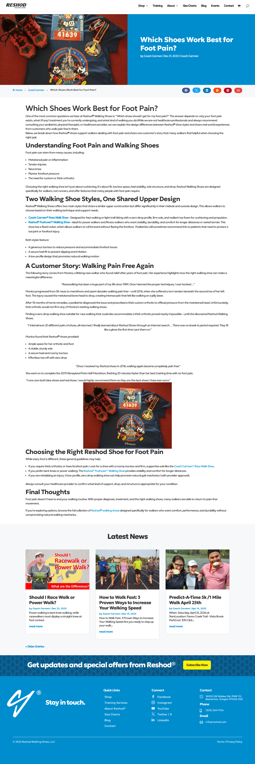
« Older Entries (35, 646)
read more (36, 626)
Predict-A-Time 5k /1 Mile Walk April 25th (195, 600)
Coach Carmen (153, 56)
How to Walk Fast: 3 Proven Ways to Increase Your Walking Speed (125, 603)
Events (215, 5)
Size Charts (189, 5)
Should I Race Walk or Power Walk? (52, 600)
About (171, 5)
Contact (229, 5)
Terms (220, 741)
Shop (141, 5)
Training (157, 5)
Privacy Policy (234, 741)
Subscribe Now (197, 665)
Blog (203, 5)
